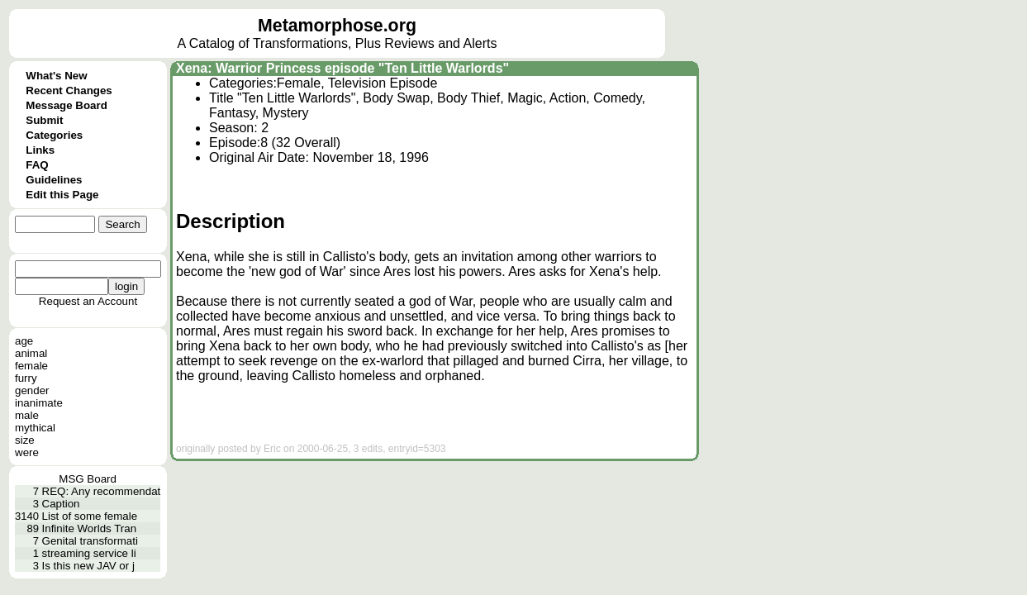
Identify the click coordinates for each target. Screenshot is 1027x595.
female (31, 365)
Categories (54, 135)
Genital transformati (90, 541)
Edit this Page (62, 194)
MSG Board (87, 479)
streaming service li (89, 553)
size (25, 440)
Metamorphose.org (337, 26)
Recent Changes (69, 90)
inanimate (39, 403)
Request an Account (88, 301)
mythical (35, 427)
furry (26, 378)
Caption (61, 503)
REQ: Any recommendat (101, 491)
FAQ (37, 165)
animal (31, 353)
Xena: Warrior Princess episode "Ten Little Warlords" (342, 68)
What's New (56, 75)
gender (32, 390)
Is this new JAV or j (88, 565)
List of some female (90, 516)
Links (40, 150)
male (27, 415)
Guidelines (54, 180)
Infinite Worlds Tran (89, 528)
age (24, 341)
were (27, 452)
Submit (44, 120)
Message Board (66, 105)
